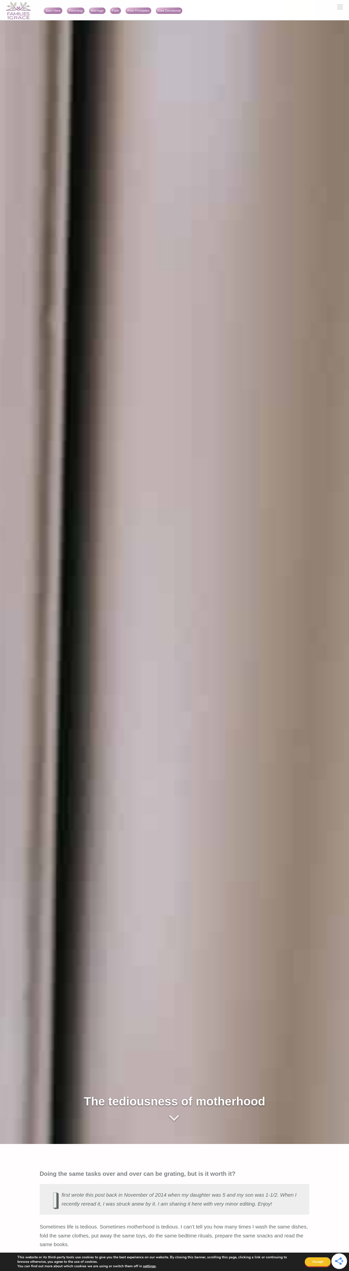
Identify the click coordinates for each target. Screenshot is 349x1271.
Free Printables (138, 10)
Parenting (76, 10)
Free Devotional (169, 10)
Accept (317, 1261)
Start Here (53, 10)
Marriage (97, 10)
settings (149, 1266)
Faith (115, 10)
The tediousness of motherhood (174, 1101)
